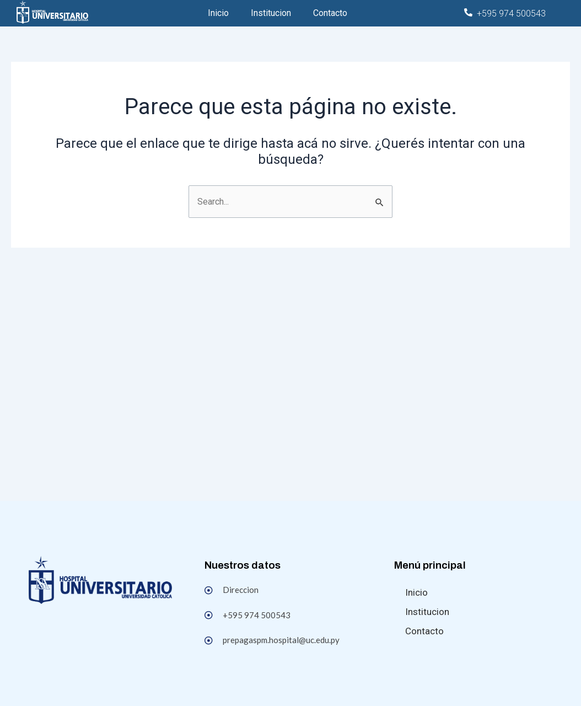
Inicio (218, 13)
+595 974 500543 (511, 13)
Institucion (271, 13)
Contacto (330, 13)
